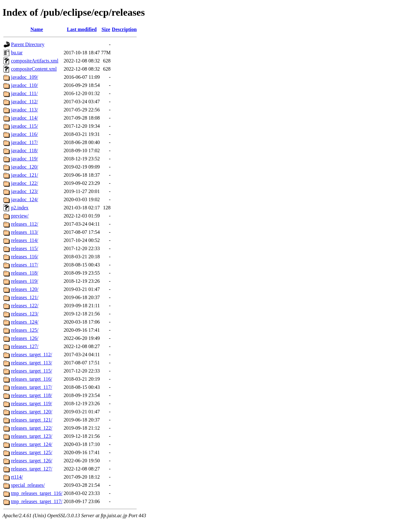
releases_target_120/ (31, 411)
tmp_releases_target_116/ (37, 493)
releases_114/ (24, 240)
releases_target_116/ (31, 379)
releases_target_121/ (31, 419)
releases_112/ (24, 224)
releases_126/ (24, 338)
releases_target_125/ (31, 452)
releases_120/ (24, 289)
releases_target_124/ (31, 444)
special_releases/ (28, 485)
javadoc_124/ (24, 199)
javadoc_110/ (24, 85)
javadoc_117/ (24, 142)
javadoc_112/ (24, 101)
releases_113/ (24, 232)
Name (36, 29)
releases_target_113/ (31, 362)
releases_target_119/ (31, 403)
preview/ (20, 215)
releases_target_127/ (31, 468)
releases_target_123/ (31, 436)
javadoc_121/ (24, 175)
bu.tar (17, 52)
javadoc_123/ (24, 191)
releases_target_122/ (31, 428)
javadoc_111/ (24, 93)
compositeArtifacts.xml (34, 60)
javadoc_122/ (24, 183)
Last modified (82, 29)
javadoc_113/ (24, 109)
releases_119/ (24, 281)
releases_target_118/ (31, 395)
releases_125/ (24, 330)
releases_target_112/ (31, 354)
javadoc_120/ (24, 166)
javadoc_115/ (24, 126)
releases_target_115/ (31, 370)
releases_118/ (24, 273)
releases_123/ (24, 313)
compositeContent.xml (34, 69)
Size (106, 29)
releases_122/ (24, 305)
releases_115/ (24, 248)
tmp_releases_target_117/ (37, 501)
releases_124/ (24, 322)
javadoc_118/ (24, 150)
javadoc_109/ (24, 77)
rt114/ (17, 477)
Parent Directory (27, 44)
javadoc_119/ (24, 158)
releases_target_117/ (31, 387)
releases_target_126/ (31, 460)
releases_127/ (24, 346)
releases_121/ (24, 297)
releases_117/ (24, 264)
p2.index (20, 207)
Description (124, 29)
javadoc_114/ (24, 118)
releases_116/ (24, 256)
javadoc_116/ (24, 134)
